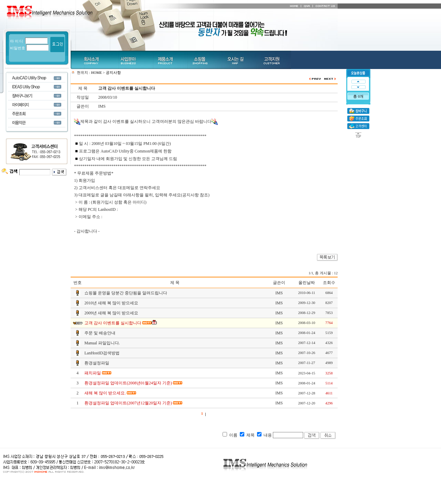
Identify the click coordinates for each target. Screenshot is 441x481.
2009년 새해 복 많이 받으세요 (111, 313)
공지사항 (113, 73)
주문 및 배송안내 (99, 333)
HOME (96, 73)
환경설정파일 (96, 363)
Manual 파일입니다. (102, 343)
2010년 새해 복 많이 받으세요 (111, 303)
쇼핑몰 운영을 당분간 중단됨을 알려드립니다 (125, 293)
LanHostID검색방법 (102, 353)
